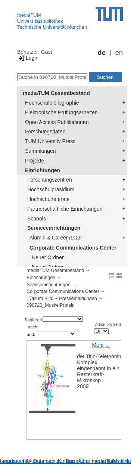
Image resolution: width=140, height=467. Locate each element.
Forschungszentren (49, 180)
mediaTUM (29, 15)
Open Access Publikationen (56, 122)
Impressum (116, 461)
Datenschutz (47, 461)
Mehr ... (100, 345)
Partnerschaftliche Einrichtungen (65, 209)
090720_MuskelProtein (51, 305)
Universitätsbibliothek (40, 21)
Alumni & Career (55, 238)
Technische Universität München (52, 27)
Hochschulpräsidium (50, 189)
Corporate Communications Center (72, 248)
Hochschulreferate (48, 199)
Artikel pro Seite (108, 324)
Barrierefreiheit (83, 461)
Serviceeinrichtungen (53, 228)
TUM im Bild (39, 298)
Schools (36, 219)
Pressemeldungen (78, 298)
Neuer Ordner (48, 257)
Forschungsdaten (45, 131)
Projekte (34, 161)
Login (27, 58)
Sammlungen (40, 151)
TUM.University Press (50, 141)
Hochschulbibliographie (52, 103)
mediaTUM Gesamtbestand (56, 93)
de (102, 52)
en (119, 52)
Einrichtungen (42, 170)
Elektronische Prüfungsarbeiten (61, 112)
